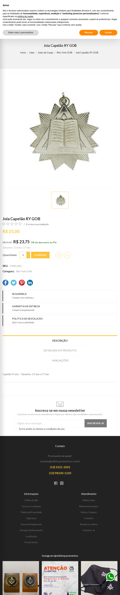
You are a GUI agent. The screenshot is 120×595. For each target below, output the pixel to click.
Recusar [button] (89, 589)
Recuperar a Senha (88, 524)
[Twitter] (14, 283)
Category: (8, 271)
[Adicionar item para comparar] (67, 255)
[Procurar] (107, 22)
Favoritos (88, 518)
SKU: (5, 265)
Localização (31, 536)
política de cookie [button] (25, 572)
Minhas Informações (88, 506)
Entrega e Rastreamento (31, 530)
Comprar (40, 255)
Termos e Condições (31, 506)
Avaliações (60, 360)
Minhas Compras (89, 512)
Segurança (31, 518)
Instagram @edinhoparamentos (60, 555)
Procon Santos (31, 542)
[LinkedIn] (30, 283)
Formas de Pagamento (31, 524)
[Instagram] (63, 483)
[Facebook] (5, 283)
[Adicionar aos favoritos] (59, 255)
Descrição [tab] (60, 340)
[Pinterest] (22, 283)
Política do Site (31, 500)
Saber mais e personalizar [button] (20, 589)
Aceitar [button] (108, 589)
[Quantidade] (23, 255)
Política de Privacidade (31, 512)
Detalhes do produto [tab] (60, 350)
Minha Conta (89, 500)
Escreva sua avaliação (37, 224)
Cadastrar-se (88, 530)
